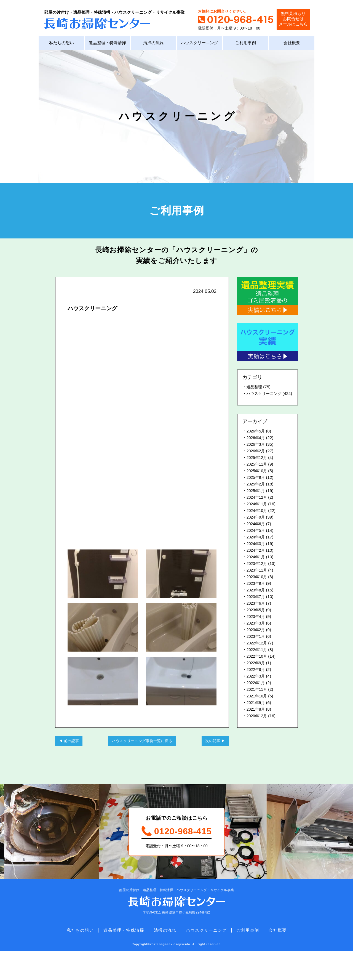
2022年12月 (258, 650)
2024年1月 (256, 564)
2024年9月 (256, 524)
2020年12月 (258, 723)
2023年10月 (258, 584)
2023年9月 (256, 591)
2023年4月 (256, 624)
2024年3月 (256, 551)
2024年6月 (256, 531)
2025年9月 (256, 485)
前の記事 (73, 749)
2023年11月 (258, 577)
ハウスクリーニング (199, 44)
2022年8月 (256, 677)
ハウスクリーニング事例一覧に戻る (142, 749)
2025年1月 (256, 498)
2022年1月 (256, 690)
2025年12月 (258, 465)
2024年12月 (258, 505)
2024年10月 (258, 518)
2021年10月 (258, 703)
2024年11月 (258, 511)
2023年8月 (256, 597)
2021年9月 (256, 710)
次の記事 (210, 749)
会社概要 (292, 44)
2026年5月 (256, 438)
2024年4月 (256, 544)
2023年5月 (256, 617)
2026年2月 (256, 458)
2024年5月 (256, 538)
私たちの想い (61, 44)
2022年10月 (258, 664)
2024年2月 (256, 558)
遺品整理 (255, 388)
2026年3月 (256, 452)
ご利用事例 (245, 44)
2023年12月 (258, 571)
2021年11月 (258, 697)
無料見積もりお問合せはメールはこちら (291, 19)
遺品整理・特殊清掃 (107, 44)
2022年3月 (256, 683)
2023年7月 (256, 604)
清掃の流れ (153, 44)
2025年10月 (258, 478)
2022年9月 (256, 670)
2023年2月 (256, 637)
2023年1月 (256, 644)
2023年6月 (256, 611)
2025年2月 (256, 491)
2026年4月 (256, 445)
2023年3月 (256, 630)
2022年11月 (258, 657)
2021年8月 (256, 717)
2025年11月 (258, 471)
